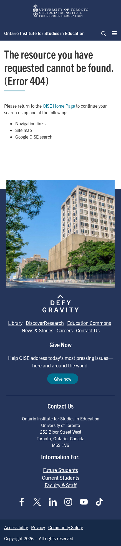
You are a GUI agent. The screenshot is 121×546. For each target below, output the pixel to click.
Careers (65, 330)
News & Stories (37, 330)
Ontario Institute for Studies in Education (44, 33)
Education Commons (89, 323)
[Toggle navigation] (102, 33)
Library (15, 323)
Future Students (60, 470)
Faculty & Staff (61, 485)
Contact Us (88, 330)
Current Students (60, 477)
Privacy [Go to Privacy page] (38, 527)
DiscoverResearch (45, 323)
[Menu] (113, 33)
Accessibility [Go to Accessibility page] (16, 527)
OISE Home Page (59, 105)
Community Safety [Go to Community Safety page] (65, 527)
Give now (62, 378)
